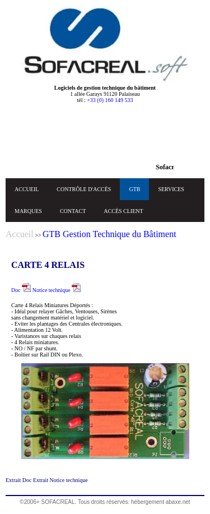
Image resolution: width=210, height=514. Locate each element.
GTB (134, 189)
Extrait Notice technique (60, 480)
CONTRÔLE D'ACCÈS (84, 189)
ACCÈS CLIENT (123, 211)
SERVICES (171, 189)
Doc (21, 290)
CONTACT (73, 211)
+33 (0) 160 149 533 (110, 100)
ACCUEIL (27, 189)
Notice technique (56, 290)
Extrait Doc (19, 480)
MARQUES (28, 211)
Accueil (20, 234)
